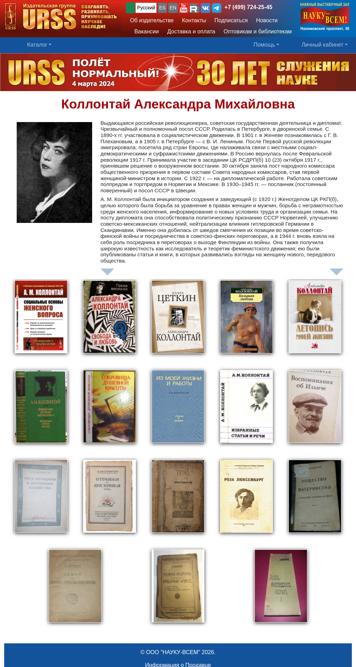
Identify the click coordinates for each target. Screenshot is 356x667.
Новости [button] (267, 20)
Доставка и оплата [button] (191, 31)
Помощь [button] (264, 45)
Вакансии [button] (144, 31)
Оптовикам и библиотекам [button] (258, 31)
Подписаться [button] (231, 20)
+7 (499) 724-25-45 (248, 7)
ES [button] (162, 7)
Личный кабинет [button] (322, 45)
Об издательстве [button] (152, 20)
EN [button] (173, 7)
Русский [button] (146, 7)
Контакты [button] (194, 20)
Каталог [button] (37, 45)
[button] (183, 8)
